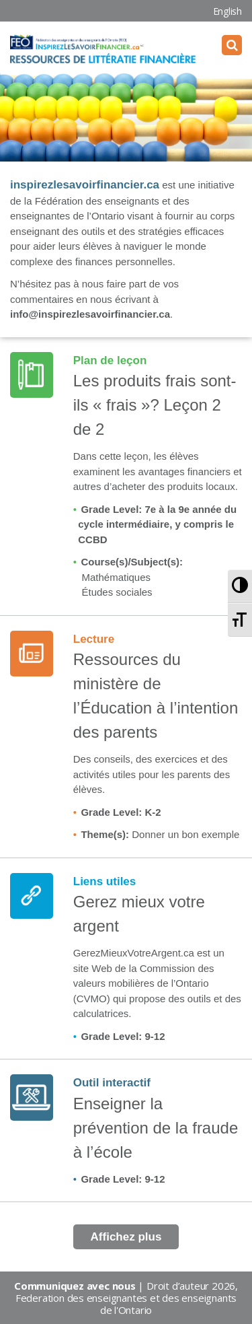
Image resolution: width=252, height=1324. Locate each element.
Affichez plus (126, 1236)
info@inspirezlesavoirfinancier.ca (90, 314)
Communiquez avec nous (75, 1285)
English (227, 11)
